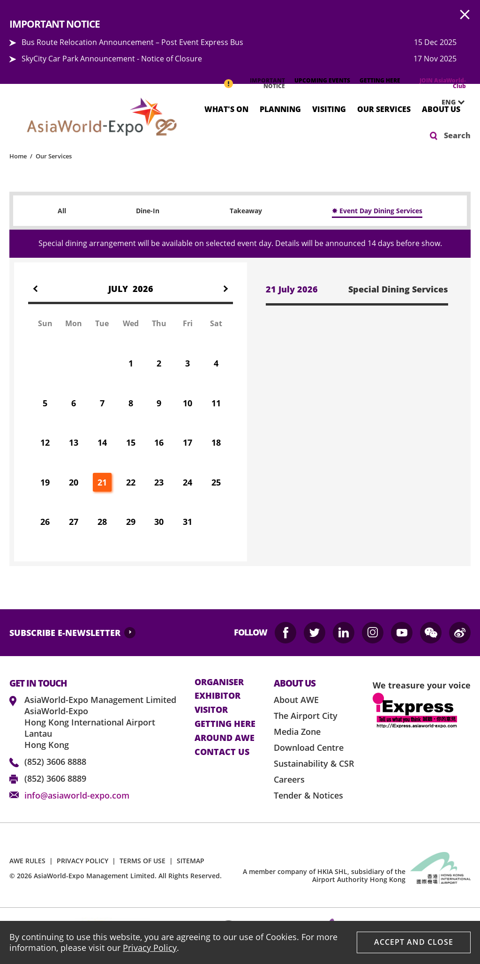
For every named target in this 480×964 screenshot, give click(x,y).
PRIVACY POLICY (82, 860)
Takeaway (246, 210)
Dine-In (147, 210)
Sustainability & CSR (314, 763)
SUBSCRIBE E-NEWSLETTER (64, 632)
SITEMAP (190, 860)
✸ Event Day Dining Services (377, 210)
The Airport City (306, 715)
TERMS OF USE (142, 860)
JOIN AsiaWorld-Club (443, 83)
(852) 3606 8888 (55, 761)
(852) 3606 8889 (55, 778)
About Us (441, 108)
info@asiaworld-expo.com (76, 795)
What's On (226, 108)
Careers (289, 779)
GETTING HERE (380, 80)
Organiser (219, 682)
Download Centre (309, 747)
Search (457, 135)
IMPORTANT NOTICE (267, 83)
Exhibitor (217, 696)
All (62, 210)
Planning (280, 108)
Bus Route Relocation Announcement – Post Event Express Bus (132, 42)
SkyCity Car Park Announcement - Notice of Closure (112, 58)
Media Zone (297, 731)
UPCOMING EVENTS (322, 80)
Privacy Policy (150, 947)
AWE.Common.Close (465, 15)
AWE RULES (27, 860)
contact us (222, 752)
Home (18, 156)
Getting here (225, 724)
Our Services (384, 108)
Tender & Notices (308, 795)
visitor (211, 710)
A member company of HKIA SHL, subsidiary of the (324, 875)
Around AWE (225, 738)
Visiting (329, 108)
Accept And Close (413, 942)
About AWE (296, 699)
